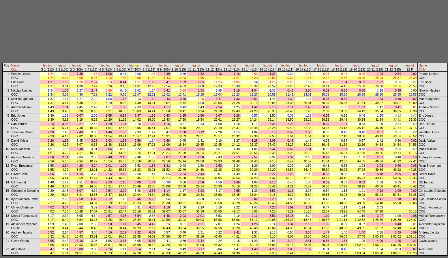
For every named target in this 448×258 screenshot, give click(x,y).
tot (50, 65)
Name (15, 65)
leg (45, 65)
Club (14, 69)
